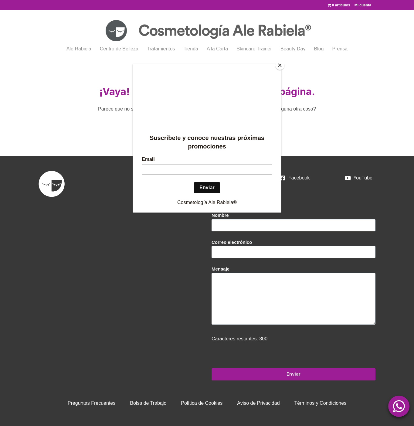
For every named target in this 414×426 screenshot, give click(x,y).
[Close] (279, 65)
